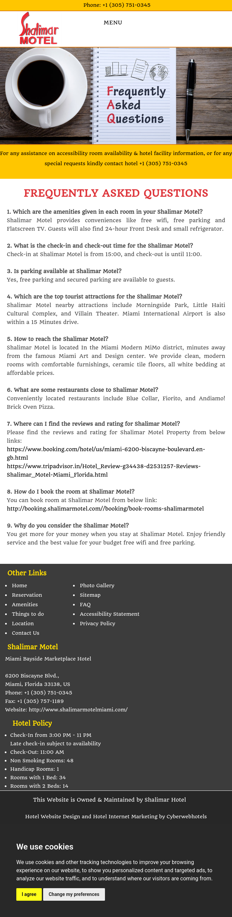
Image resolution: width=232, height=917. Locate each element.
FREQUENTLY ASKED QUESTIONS (116, 193)
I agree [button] (29, 894)
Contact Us (25, 633)
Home (19, 585)
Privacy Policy (97, 623)
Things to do (28, 614)
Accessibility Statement (110, 614)
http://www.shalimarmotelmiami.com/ (78, 710)
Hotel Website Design (52, 817)
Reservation (27, 595)
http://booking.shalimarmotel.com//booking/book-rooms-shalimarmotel (105, 508)
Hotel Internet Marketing (125, 817)
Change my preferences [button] (74, 894)
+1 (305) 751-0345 (127, 5)
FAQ (85, 604)
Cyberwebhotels (187, 817)
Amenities (25, 604)
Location (23, 623)
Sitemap (90, 595)
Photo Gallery (97, 585)
